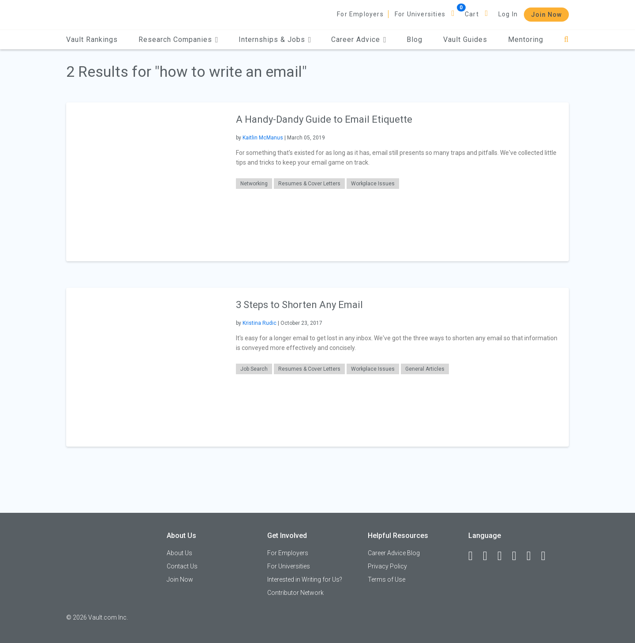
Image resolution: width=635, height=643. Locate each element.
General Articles (424, 369)
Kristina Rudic (259, 323)
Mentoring (525, 39)
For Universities (420, 14)
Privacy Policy (387, 566)
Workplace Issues (373, 183)
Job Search (254, 369)
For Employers (360, 14)
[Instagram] (518, 556)
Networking (254, 183)
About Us (179, 553)
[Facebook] (474, 556)
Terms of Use (386, 579)
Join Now (546, 14)
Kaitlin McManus (263, 138)
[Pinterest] (533, 556)
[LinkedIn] (489, 556)
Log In (508, 14)
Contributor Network (295, 592)
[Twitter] (503, 556)
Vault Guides (465, 39)
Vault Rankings (92, 39)
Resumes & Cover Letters (309, 183)
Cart (472, 14)
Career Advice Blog (394, 553)
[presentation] (145, 181)
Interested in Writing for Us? (304, 579)
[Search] (566, 39)
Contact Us (182, 566)
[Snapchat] (547, 556)
